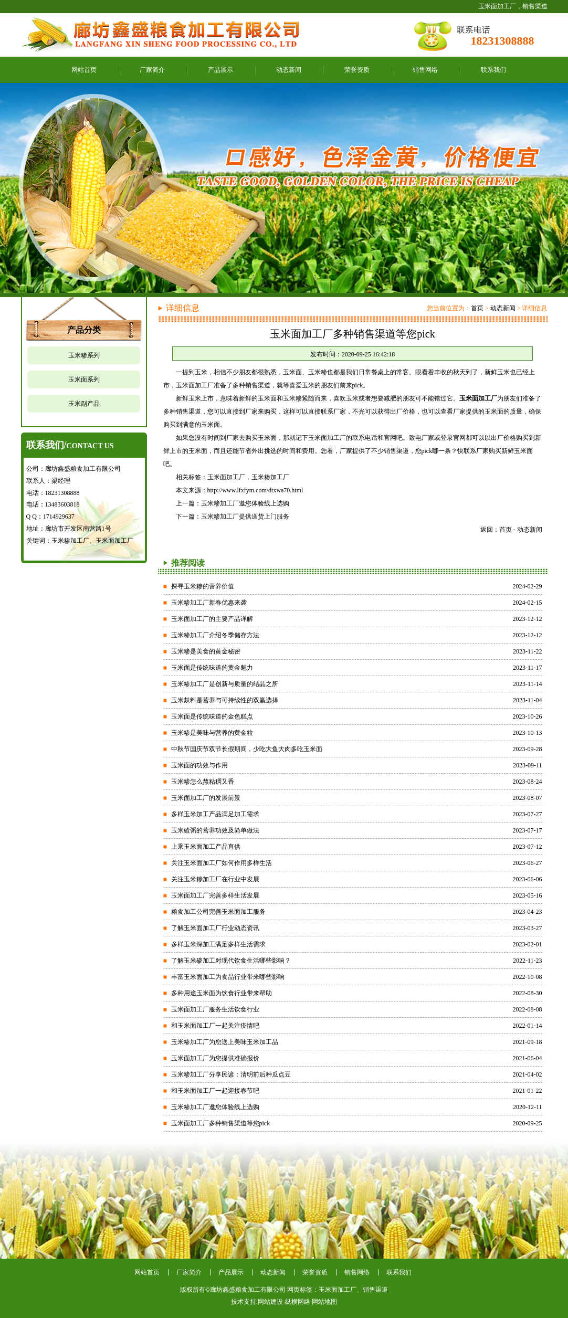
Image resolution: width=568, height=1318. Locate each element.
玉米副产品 (84, 403)
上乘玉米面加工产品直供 (205, 846)
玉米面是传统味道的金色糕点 (212, 716)
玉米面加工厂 (226, 477)
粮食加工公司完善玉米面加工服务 (218, 911)
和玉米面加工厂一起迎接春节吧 (215, 1090)
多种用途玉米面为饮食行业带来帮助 (221, 993)
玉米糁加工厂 (270, 477)
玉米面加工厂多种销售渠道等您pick (220, 1123)
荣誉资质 (357, 69)
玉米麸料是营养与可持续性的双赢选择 (224, 700)
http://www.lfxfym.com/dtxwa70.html (255, 490)
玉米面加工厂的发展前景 (205, 798)
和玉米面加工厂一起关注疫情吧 (215, 1025)
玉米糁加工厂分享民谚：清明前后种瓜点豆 (231, 1074)
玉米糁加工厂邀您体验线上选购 (245, 503)
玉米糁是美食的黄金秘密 (205, 651)
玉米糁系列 (84, 355)
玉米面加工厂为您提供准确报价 (215, 1058)
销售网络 (425, 69)
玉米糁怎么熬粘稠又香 (202, 781)
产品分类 (84, 329)
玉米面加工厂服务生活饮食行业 (215, 1009)
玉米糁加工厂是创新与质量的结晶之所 (224, 684)
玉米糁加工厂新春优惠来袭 (209, 602)
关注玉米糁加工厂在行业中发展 (215, 879)
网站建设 (270, 1301)
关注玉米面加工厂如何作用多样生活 (221, 863)
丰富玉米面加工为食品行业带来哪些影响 (228, 976)
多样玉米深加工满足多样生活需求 (218, 944)
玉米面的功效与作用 (199, 765)
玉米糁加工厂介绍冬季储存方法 (215, 635)
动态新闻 (288, 69)
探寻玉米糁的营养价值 (202, 586)
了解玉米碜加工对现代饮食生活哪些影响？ (231, 960)
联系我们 (493, 69)
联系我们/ (70, 445)
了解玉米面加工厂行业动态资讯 (215, 928)
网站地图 (324, 1301)
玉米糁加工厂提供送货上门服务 (245, 516)
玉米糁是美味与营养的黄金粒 (212, 732)
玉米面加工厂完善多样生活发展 (215, 895)
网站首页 (84, 69)
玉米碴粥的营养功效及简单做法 (215, 830)
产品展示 (220, 69)
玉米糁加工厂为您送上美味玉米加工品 (224, 1042)
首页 (477, 308)
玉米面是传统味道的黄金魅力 (212, 667)
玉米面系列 (84, 379)
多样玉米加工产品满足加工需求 (215, 814)
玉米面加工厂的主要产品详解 (212, 619)
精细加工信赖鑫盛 (284, 188)
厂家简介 (152, 69)
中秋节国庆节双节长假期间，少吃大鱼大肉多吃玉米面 (246, 749)
